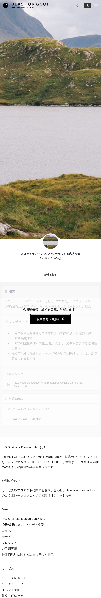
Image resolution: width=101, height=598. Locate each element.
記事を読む (51, 274)
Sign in (87, 5)
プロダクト (9, 542)
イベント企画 (11, 589)
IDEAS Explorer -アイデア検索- (23, 524)
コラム (6, 530)
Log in (77, 5)
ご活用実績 (9, 548)
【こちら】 (58, 495)
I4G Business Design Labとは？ (24, 518)
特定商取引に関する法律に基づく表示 (28, 554)
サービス (8, 536)
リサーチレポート (14, 578)
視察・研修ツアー (14, 595)
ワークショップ (12, 584)
